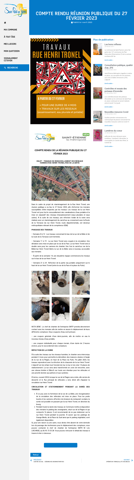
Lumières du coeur (113, 130)
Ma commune (10, 29)
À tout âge (9, 37)
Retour (36, 455)
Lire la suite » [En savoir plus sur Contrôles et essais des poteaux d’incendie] (109, 107)
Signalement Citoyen (11, 59)
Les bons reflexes (113, 44)
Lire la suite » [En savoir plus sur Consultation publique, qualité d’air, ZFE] (109, 83)
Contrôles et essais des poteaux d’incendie (116, 89)
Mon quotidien (12, 51)
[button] (60, 445)
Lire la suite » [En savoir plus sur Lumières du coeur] (109, 146)
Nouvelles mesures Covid (116, 112)
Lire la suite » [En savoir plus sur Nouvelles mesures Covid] (109, 125)
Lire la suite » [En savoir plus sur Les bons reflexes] (109, 60)
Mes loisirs (10, 44)
